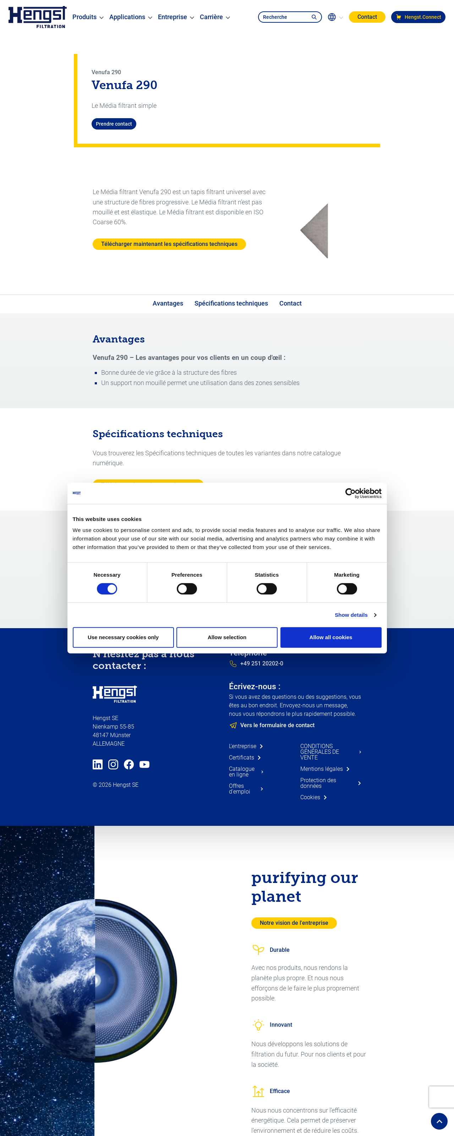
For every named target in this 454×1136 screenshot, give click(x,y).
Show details (351, 615)
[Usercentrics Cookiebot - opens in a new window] (350, 493)
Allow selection (227, 637)
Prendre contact (114, 124)
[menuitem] (85, 17)
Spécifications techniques (231, 303)
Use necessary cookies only (123, 637)
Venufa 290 (106, 72)
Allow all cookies (331, 637)
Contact (290, 303)
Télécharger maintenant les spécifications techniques (169, 244)
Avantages (168, 303)
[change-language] (335, 17)
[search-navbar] (282, 17)
